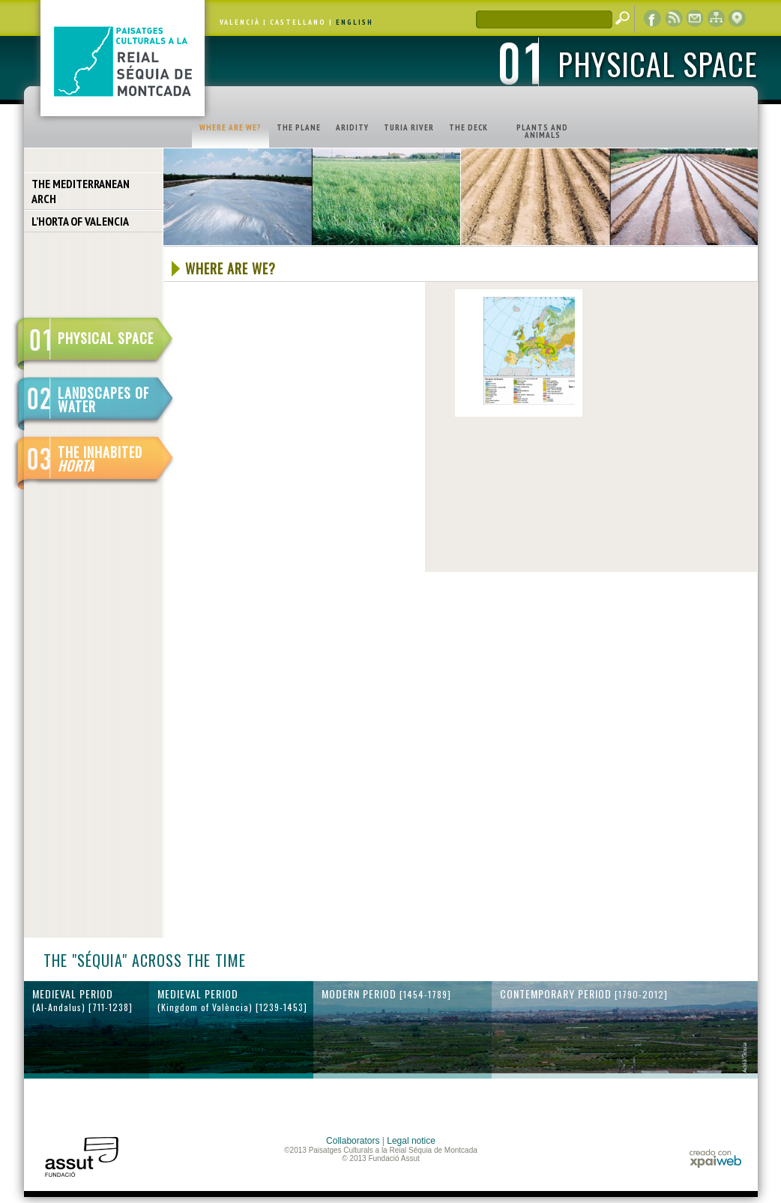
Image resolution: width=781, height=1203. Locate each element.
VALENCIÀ (240, 22)
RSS (674, 19)
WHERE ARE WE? (230, 127)
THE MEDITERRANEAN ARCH (80, 191)
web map (716, 19)
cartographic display (737, 19)
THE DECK (468, 127)
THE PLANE (299, 127)
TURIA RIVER (409, 127)
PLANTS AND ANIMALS (542, 131)
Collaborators (352, 1141)
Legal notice (411, 1141)
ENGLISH (354, 22)
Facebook (653, 19)
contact (695, 19)
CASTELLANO (298, 22)
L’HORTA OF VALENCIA (80, 221)
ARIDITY (352, 127)
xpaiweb (715, 1158)
